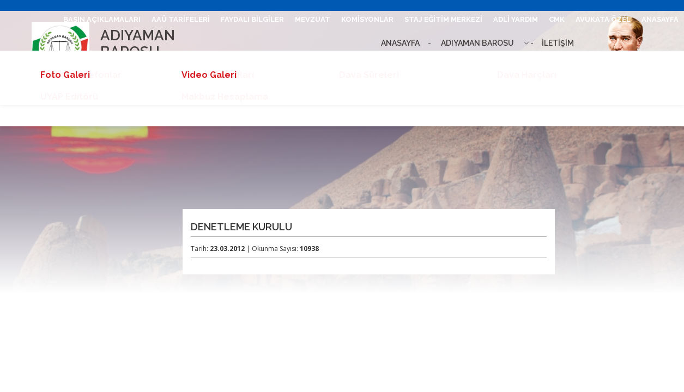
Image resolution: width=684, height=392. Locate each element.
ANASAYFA (660, 19)
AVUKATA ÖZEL (603, 19)
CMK (557, 19)
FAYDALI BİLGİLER (252, 19)
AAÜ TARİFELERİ (181, 19)
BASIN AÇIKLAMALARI (102, 19)
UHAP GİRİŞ (477, 61)
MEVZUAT (312, 19)
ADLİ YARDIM (515, 19)
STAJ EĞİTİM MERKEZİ (443, 19)
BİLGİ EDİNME (596, 61)
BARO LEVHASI (535, 61)
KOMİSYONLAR (367, 19)
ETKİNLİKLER (655, 61)
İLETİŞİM (430, 61)
